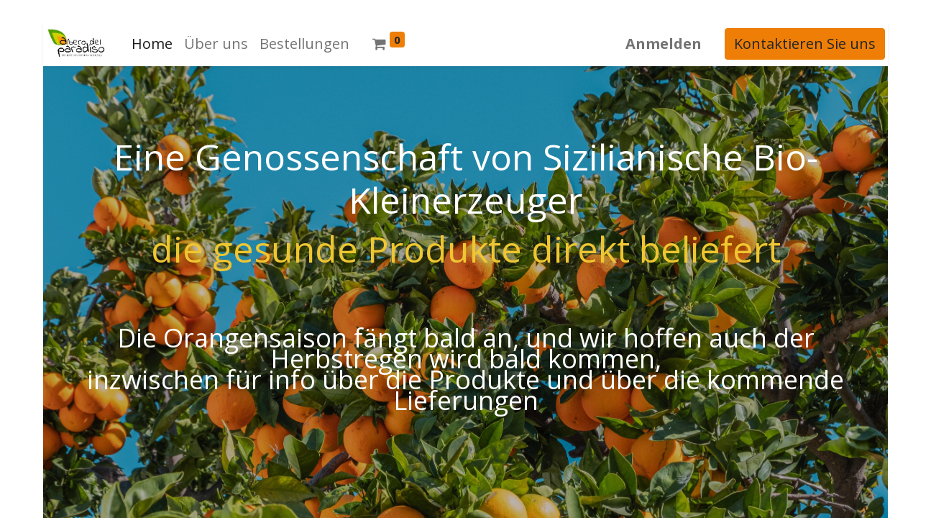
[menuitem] (149, 43)
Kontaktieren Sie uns (808, 43)
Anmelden (666, 43)
